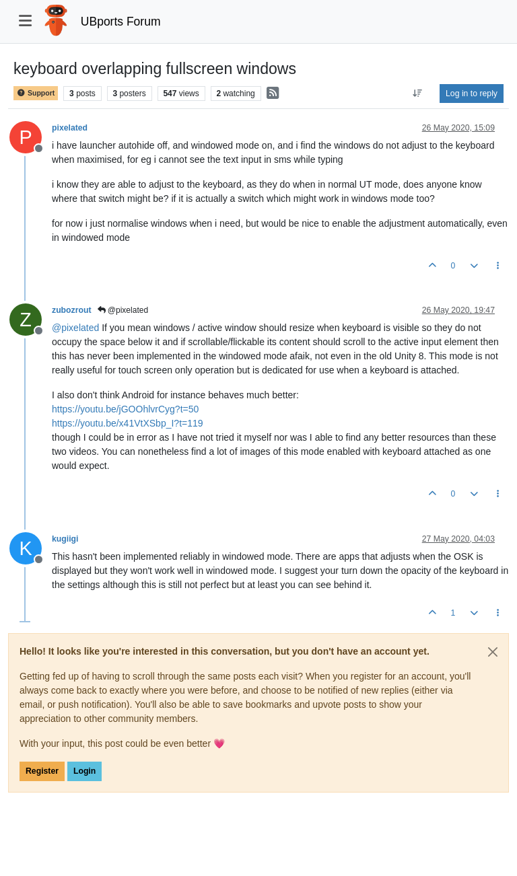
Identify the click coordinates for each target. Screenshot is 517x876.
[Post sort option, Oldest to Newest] (418, 93)
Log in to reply (471, 93)
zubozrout (72, 310)
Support (36, 93)
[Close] (492, 652)
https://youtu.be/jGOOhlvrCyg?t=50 (125, 409)
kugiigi (65, 539)
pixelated (70, 128)
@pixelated (123, 310)
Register (42, 771)
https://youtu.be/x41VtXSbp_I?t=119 (127, 423)
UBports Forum (121, 21)
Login (84, 771)
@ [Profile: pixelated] (75, 327)
